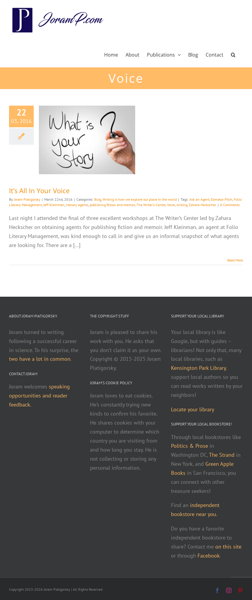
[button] (233, 54)
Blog (97, 199)
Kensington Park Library (198, 367)
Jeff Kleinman (53, 205)
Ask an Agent (199, 199)
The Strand (222, 454)
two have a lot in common (39, 358)
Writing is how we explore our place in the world (140, 199)
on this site (228, 546)
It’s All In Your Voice (39, 190)
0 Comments (230, 205)
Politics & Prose (189, 445)
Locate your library (192, 409)
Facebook (209, 555)
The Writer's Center (151, 205)
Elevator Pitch (221, 199)
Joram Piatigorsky (27, 199)
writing (181, 205)
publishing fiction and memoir (112, 205)
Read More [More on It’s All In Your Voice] (235, 260)
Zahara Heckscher (202, 205)
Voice (171, 205)
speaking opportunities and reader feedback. (39, 395)
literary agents (77, 205)
